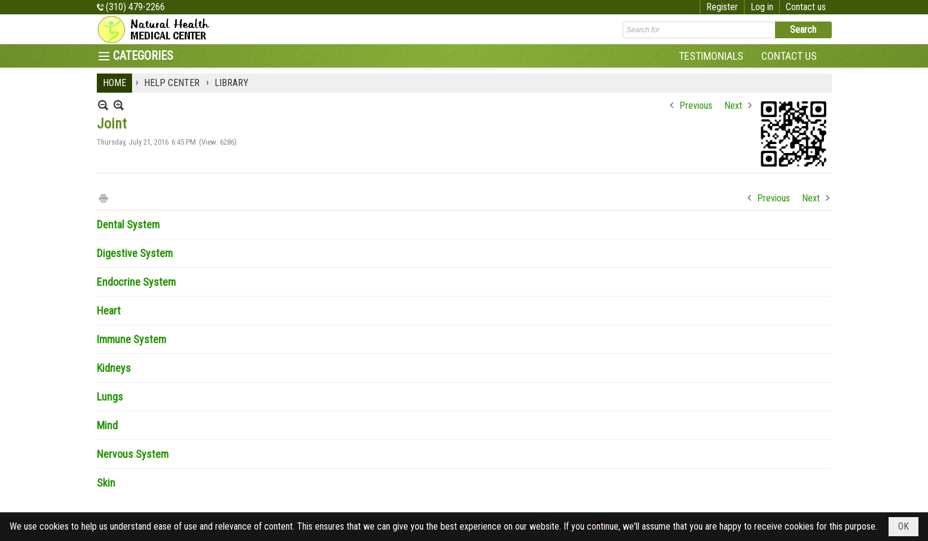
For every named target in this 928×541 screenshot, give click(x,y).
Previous (695, 105)
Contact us (806, 7)
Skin (106, 482)
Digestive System (135, 253)
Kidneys (114, 368)
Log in (762, 7)
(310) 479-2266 (135, 7)
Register (722, 7)
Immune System (131, 339)
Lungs (110, 396)
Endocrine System (136, 282)
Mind (107, 425)
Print (103, 197)
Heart (109, 310)
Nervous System (133, 454)
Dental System (128, 224)
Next (733, 105)
